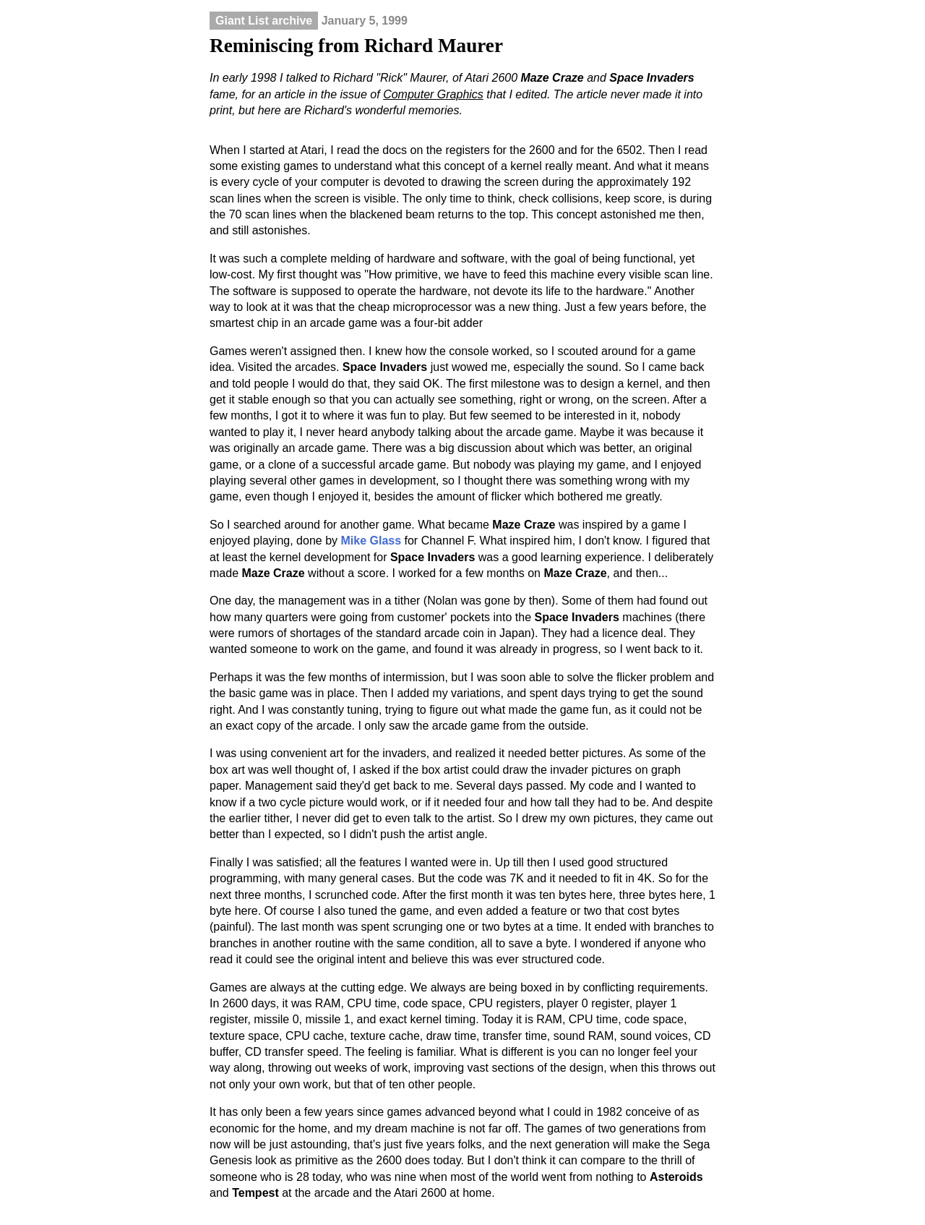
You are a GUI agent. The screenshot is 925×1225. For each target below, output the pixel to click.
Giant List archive (263, 20)
